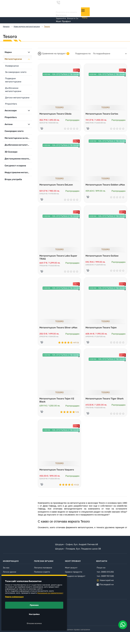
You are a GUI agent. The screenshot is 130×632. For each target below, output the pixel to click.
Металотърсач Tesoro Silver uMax (59, 327)
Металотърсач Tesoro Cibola (56, 113)
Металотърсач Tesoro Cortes (102, 113)
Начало (6, 26)
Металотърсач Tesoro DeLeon (57, 184)
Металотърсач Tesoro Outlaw (102, 255)
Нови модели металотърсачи (27, 26)
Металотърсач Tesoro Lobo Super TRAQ (59, 257)
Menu (84, 17)
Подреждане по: (83, 53)
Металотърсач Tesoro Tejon (101, 327)
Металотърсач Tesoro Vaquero (57, 470)
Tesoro (47, 26)
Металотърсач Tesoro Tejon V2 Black (57, 401)
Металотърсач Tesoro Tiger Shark (105, 399)
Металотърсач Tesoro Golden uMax (102, 186)
